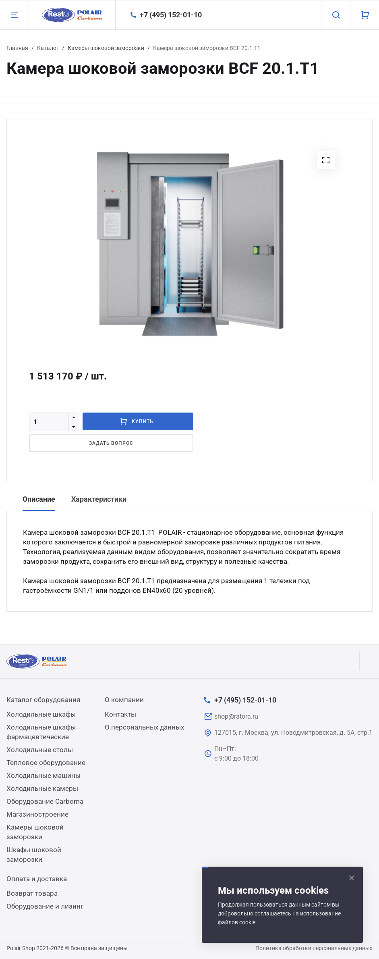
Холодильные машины (43, 775)
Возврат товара (32, 893)
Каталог (48, 48)
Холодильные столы (39, 750)
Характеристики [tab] (98, 499)
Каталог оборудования (43, 700)
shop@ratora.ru (236, 716)
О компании (124, 700)
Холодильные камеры (42, 788)
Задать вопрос (111, 443)
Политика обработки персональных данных (314, 948)
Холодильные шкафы (41, 714)
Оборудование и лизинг (44, 906)
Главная (17, 48)
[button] (326, 160)
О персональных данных (144, 727)
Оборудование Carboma (44, 801)
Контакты (120, 714)
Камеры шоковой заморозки (106, 48)
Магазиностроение (37, 814)
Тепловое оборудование (45, 763)
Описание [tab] (39, 499)
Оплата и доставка (36, 879)
